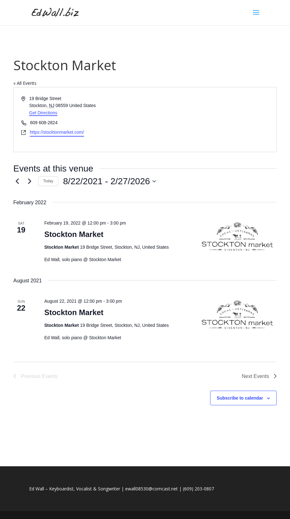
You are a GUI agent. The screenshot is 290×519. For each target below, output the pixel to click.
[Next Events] (29, 181)
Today (48, 181)
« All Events (24, 83)
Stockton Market (74, 234)
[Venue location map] (210, 119)
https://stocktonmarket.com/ (57, 132)
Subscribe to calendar (240, 398)
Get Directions (43, 112)
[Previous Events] (17, 181)
